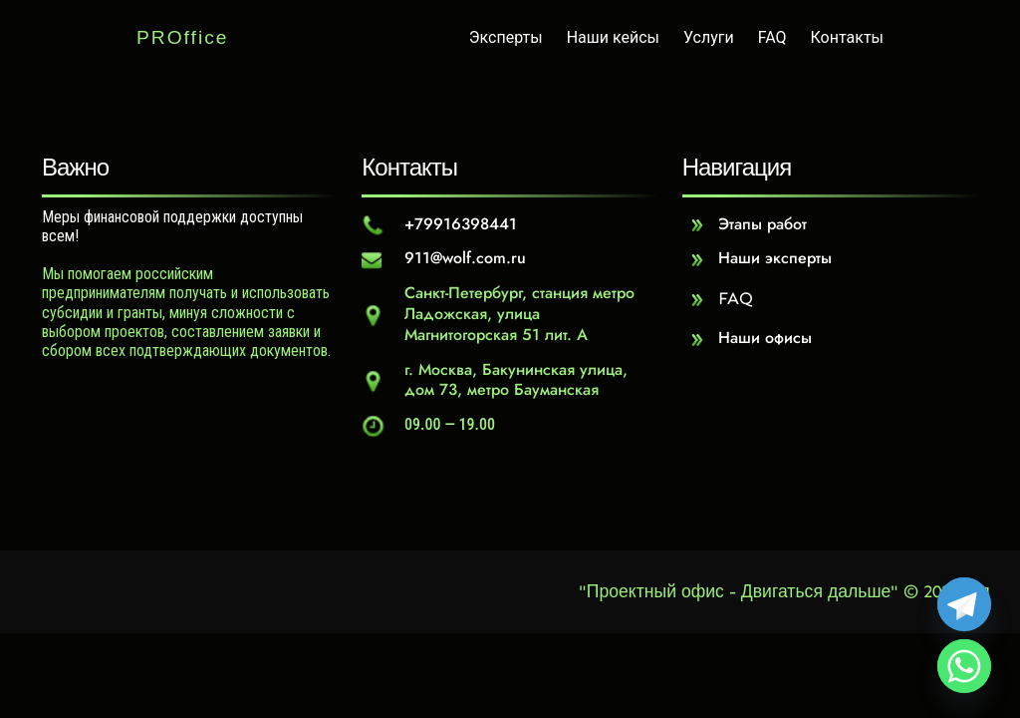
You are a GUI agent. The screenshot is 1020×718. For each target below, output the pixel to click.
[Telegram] (964, 604)
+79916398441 (460, 223)
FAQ (735, 298)
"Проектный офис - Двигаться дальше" (738, 591)
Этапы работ (762, 223)
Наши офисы (765, 337)
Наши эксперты (775, 257)
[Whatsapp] (964, 666)
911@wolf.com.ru (465, 257)
